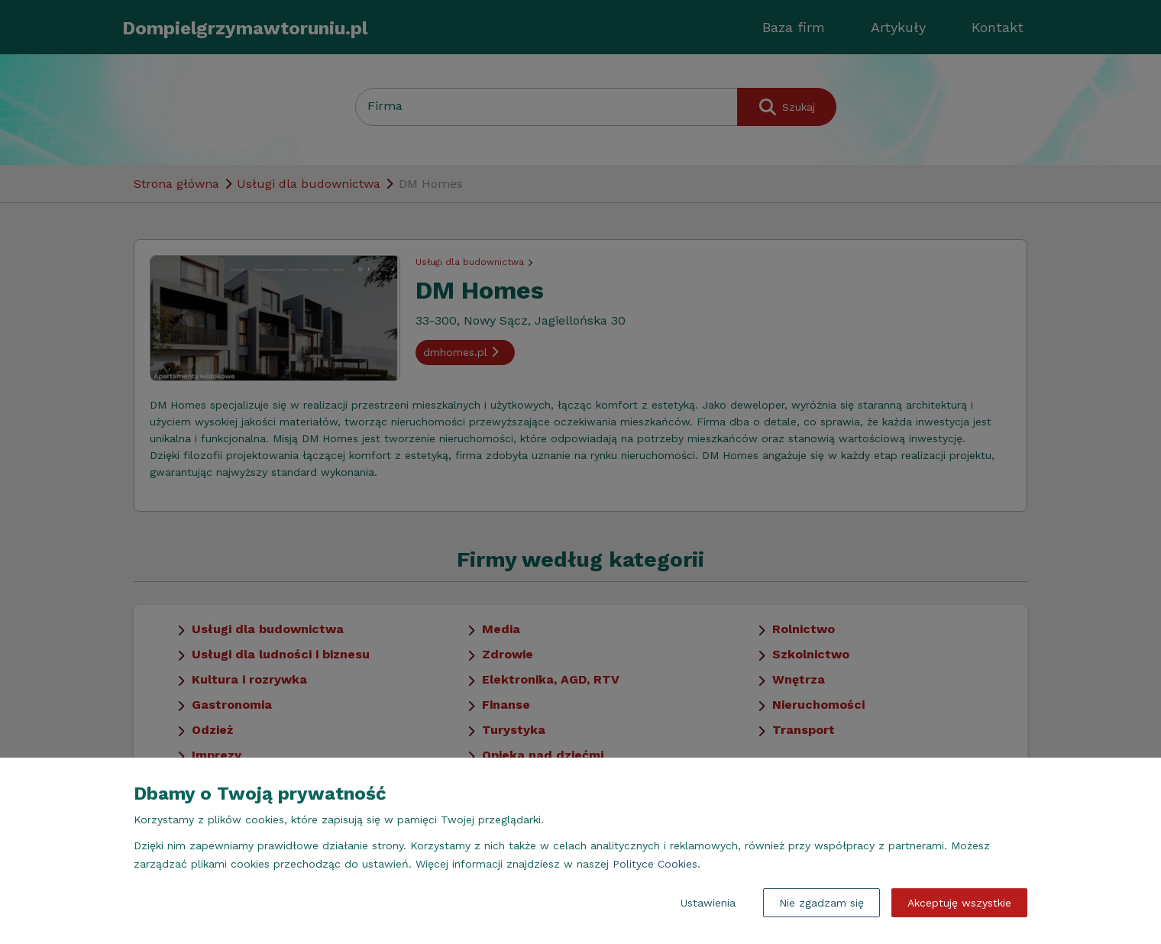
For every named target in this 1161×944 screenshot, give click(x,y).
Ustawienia (708, 903)
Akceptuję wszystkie (959, 903)
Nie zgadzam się (821, 903)
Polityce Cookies (655, 864)
